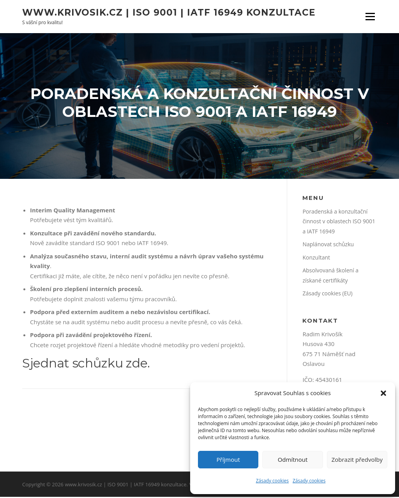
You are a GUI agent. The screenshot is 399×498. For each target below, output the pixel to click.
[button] (383, 393)
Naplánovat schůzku (328, 245)
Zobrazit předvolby (357, 459)
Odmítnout (293, 459)
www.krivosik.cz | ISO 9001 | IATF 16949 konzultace (169, 12)
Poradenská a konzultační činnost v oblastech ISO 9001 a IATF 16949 (338, 222)
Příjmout (228, 459)
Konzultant (316, 258)
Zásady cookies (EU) (327, 294)
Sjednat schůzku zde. (86, 364)
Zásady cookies (272, 480)
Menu (370, 16)
